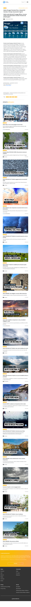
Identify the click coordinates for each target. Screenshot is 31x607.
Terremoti (2, 578)
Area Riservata (16, 598)
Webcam (2, 575)
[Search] (23, 2)
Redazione (18, 575)
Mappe (2, 576)
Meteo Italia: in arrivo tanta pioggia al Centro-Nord (12, 124)
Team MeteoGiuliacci (7, 129)
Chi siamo (15, 563)
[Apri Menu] (27, 2)
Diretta (2, 580)
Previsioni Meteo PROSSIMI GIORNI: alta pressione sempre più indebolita (15, 153)
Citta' (1, 573)
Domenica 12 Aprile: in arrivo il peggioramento (12, 487)
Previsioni (2, 571)
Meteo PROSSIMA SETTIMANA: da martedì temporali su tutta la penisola (15, 237)
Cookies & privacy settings (5, 586)
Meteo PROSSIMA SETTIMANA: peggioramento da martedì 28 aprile (15, 180)
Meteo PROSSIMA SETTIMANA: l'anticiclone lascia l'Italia (14, 431)
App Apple (18, 586)
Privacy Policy (3, 588)
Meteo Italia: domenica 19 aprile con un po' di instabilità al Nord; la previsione (15, 376)
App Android (18, 588)
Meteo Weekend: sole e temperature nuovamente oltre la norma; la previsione (15, 208)
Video (17, 571)
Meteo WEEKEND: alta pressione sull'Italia (11, 541)
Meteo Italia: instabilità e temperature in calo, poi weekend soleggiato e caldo (14, 320)
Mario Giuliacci (8, 85)
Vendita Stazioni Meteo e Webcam (22, 590)
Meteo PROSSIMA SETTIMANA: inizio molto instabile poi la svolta (15, 348)
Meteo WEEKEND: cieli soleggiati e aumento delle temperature (15, 293)
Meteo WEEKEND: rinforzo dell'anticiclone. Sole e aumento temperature (14, 459)
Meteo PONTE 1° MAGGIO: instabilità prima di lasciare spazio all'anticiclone (14, 265)
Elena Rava (5, 156)
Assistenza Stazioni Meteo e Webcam (23, 592)
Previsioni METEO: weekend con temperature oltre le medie (14, 403)
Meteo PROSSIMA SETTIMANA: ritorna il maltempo (13, 514)
